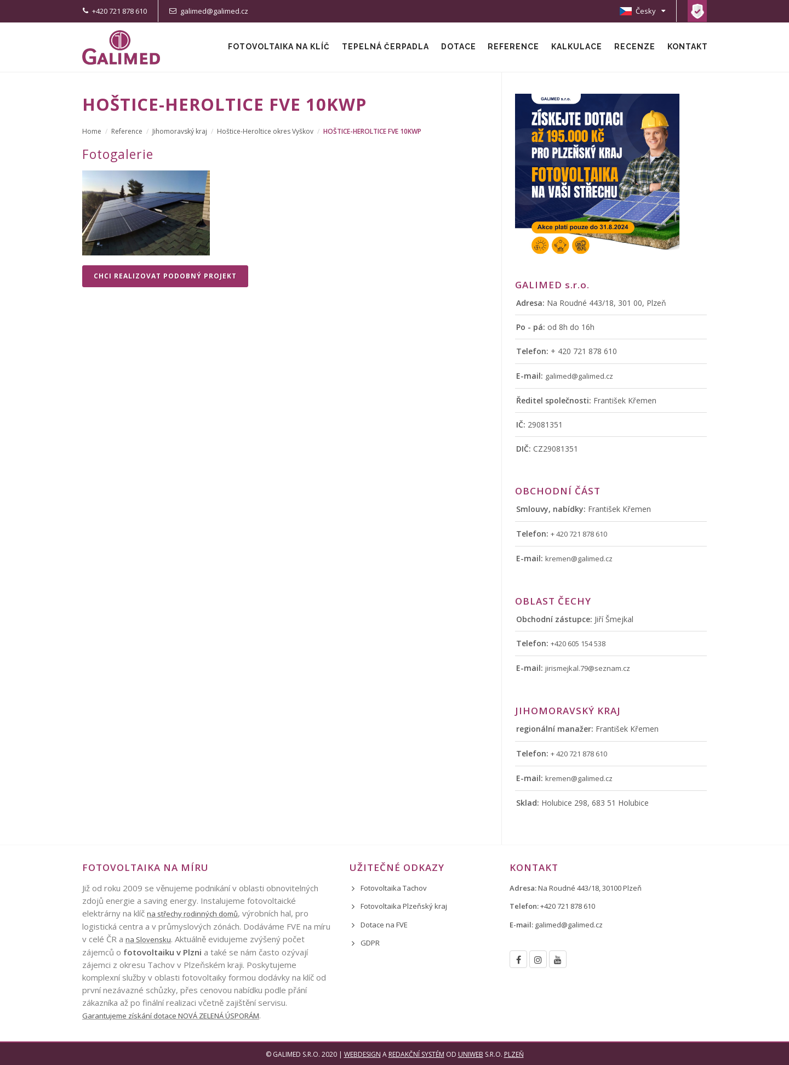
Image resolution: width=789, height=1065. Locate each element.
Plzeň (514, 1054)
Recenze (633, 47)
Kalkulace (575, 47)
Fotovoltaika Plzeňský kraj (404, 906)
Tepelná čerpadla (381, 47)
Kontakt (687, 47)
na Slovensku (148, 939)
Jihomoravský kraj (179, 131)
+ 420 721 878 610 (579, 534)
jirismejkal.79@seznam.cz (587, 668)
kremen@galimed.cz (579, 558)
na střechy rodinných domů (192, 914)
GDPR (370, 943)
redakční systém (416, 1054)
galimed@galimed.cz (214, 11)
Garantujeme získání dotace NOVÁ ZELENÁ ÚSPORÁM (170, 1016)
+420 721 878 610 (119, 11)
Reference (511, 47)
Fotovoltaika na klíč (274, 47)
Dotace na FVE (384, 925)
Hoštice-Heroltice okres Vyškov (265, 131)
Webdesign (362, 1054)
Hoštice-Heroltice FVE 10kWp (372, 131)
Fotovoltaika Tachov (394, 888)
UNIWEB (470, 1054)
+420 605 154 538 (578, 643)
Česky (642, 11)
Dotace (455, 47)
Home (91, 131)
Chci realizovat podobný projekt (165, 276)
